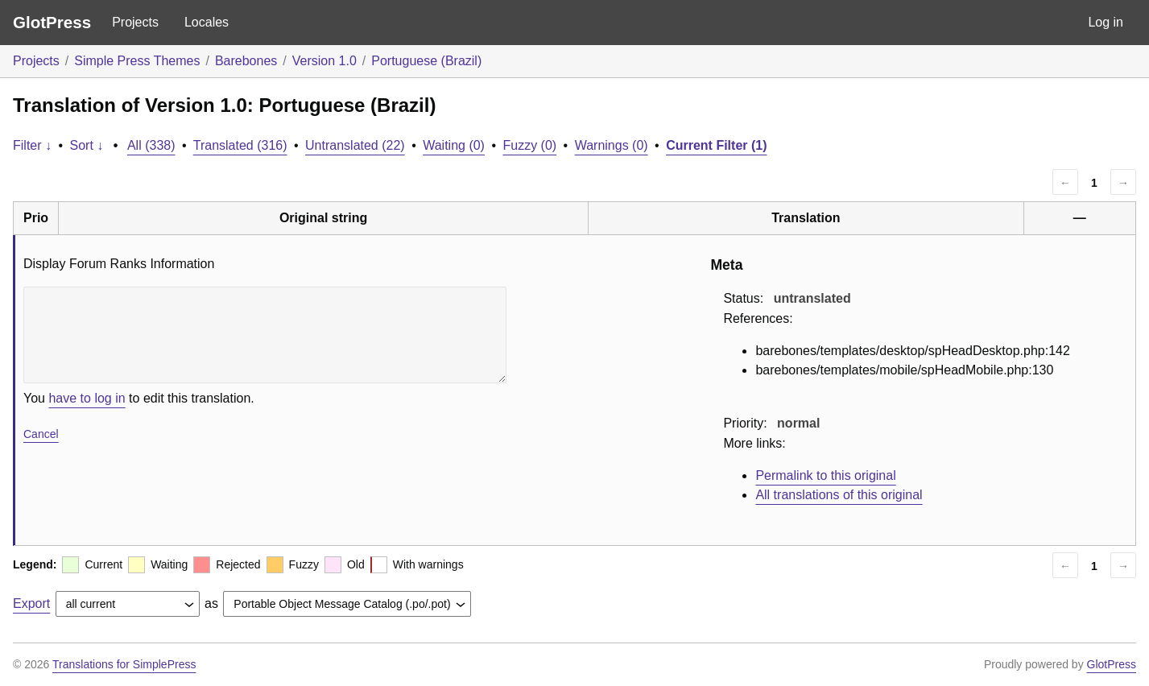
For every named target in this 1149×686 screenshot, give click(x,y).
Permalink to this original (825, 475)
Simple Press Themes (137, 61)
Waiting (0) (454, 145)
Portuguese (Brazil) (426, 61)
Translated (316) (240, 145)
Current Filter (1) (716, 145)
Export (31, 603)
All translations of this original (838, 495)
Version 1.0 (324, 61)
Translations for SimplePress (124, 664)
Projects (135, 22)
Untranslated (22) (355, 145)
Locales (206, 22)
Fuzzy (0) (529, 145)
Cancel (41, 434)
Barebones (246, 61)
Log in (1105, 22)
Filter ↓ (32, 145)
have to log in (86, 398)
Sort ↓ (87, 145)
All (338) (151, 145)
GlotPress (52, 22)
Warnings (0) (611, 145)
